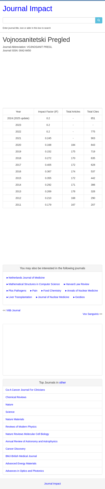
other (62, 382)
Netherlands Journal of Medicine (27, 277)
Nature (9, 404)
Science (10, 411)
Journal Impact (27, 8)
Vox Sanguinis (91, 314)
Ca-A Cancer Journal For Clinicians (25, 389)
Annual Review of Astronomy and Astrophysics (32, 441)
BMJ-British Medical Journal (21, 456)
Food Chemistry (52, 290)
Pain (34, 290)
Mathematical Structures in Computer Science (34, 284)
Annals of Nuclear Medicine (82, 290)
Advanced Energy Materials (21, 463)
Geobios (80, 297)
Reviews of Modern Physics (21, 426)
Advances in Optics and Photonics (25, 470)
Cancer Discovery (15, 448)
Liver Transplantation (20, 297)
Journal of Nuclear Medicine (53, 297)
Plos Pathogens (17, 290)
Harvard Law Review (77, 284)
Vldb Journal (13, 310)
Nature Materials (15, 419)
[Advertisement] (52, 79)
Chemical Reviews (16, 397)
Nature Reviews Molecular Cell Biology (27, 434)
